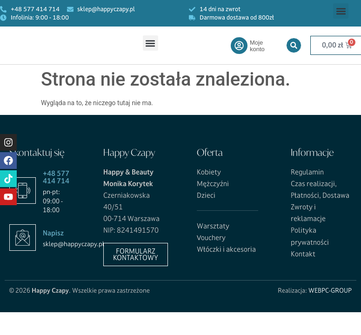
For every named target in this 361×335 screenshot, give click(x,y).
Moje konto (257, 46)
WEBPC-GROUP (330, 290)
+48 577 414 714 (56, 177)
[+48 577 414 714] (22, 190)
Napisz (53, 232)
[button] (340, 11)
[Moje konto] (239, 45)
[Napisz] (22, 237)
